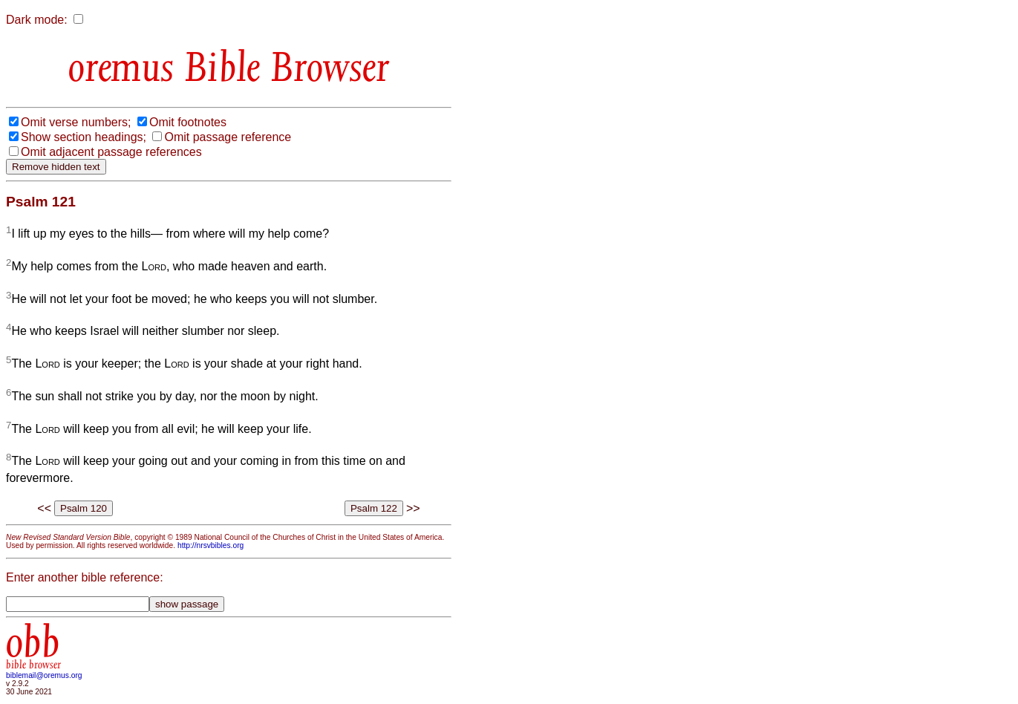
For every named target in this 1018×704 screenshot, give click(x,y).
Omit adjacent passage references (111, 152)
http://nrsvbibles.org (210, 545)
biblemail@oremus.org (44, 675)
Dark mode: (37, 19)
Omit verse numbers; (76, 122)
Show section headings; (83, 137)
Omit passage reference (227, 137)
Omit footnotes (187, 122)
